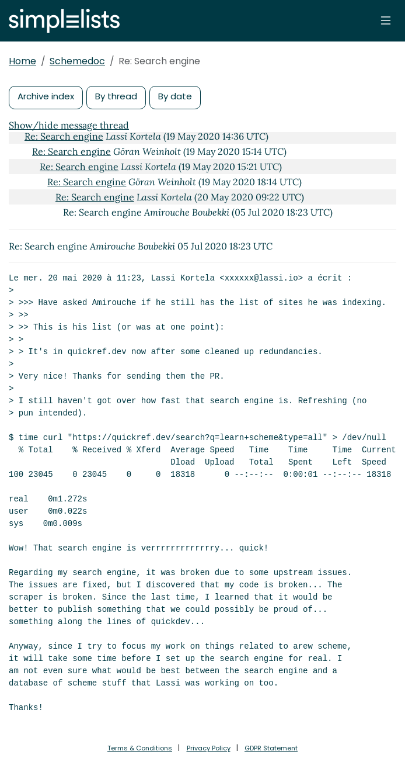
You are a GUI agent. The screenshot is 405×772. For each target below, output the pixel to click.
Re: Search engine (64, 136)
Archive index (46, 96)
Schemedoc (77, 61)
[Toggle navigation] (385, 20)
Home (22, 61)
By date (175, 96)
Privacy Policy (209, 748)
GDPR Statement (271, 748)
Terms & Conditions (139, 748)
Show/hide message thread (69, 125)
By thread (116, 96)
